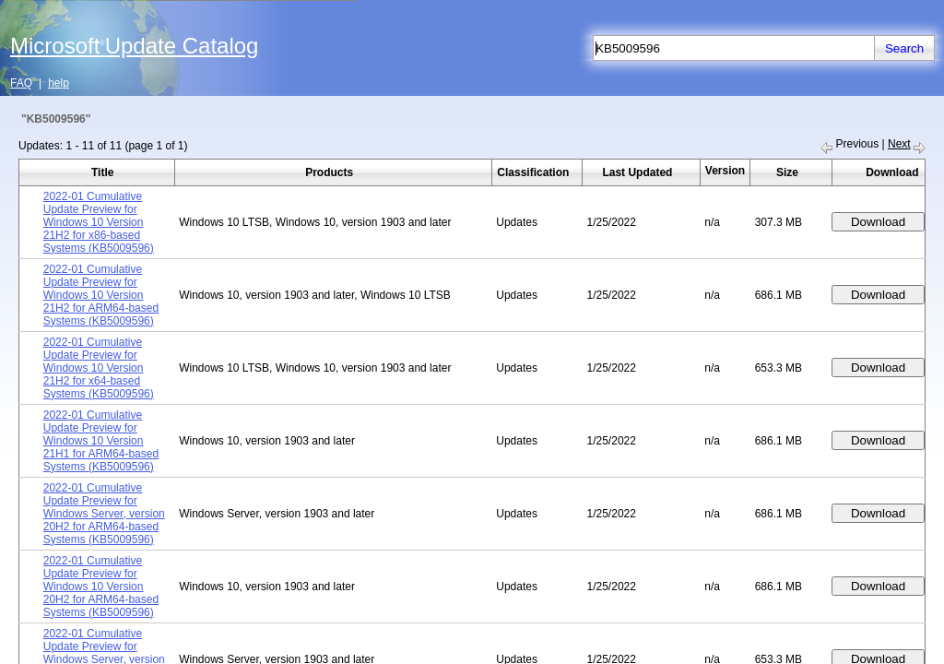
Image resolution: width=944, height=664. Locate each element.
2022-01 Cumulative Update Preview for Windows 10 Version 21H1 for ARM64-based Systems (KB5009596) (101, 441)
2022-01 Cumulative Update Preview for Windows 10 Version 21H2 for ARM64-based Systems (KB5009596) (101, 295)
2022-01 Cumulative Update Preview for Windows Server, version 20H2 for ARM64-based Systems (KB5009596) (104, 513)
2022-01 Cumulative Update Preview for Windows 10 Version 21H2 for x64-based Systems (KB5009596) (98, 368)
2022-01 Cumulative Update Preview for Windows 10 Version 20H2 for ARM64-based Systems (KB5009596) (101, 586)
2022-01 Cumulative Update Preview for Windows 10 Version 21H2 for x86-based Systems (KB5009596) (98, 222)
